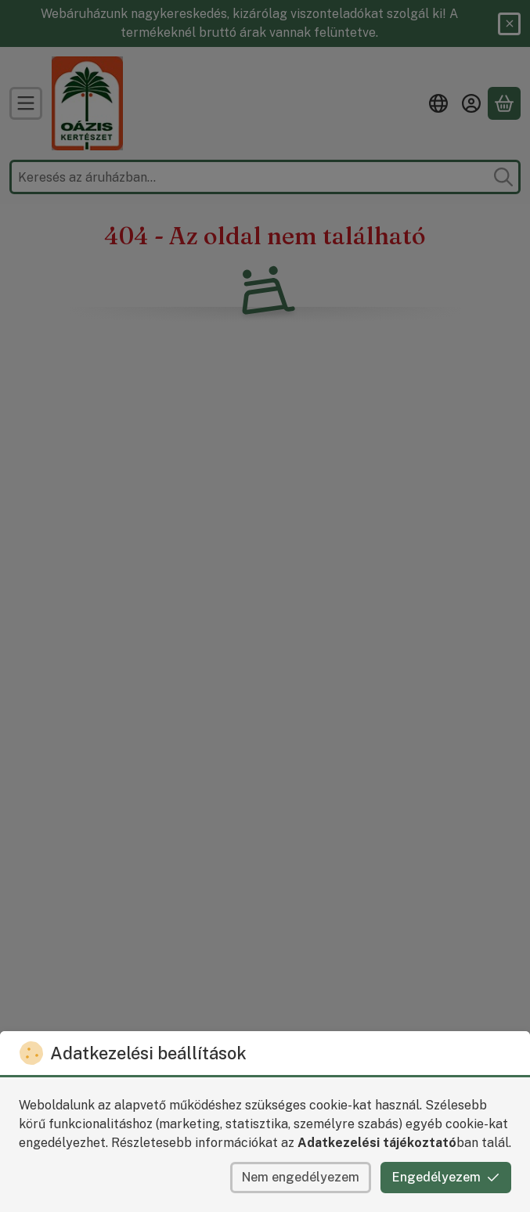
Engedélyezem (445, 1177)
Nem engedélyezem (300, 1177)
